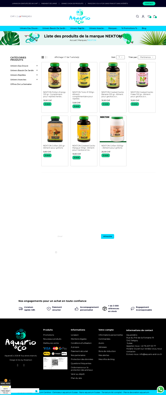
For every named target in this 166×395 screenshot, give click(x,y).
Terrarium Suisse (24, 392)
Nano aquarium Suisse (89, 392)
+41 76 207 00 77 (148, 346)
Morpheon (28, 360)
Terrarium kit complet (112, 392)
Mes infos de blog (107, 359)
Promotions (48, 335)
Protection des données (82, 359)
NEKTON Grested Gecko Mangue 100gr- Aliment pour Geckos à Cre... (83, 148)
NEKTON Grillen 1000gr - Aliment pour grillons (112, 147)
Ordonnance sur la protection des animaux (82, 368)
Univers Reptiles (18, 75)
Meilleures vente (51, 343)
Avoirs (101, 343)
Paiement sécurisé (49, 3)
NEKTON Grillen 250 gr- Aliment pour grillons (54, 147)
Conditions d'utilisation (81, 343)
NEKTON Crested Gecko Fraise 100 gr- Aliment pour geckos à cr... (142, 94)
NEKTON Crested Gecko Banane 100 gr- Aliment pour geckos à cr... (112, 94)
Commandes (104, 339)
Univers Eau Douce (19, 66)
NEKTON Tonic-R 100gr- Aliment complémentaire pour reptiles (83, 95)
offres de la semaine (21, 84)
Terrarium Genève (42, 392)
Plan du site (76, 378)
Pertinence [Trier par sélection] (146, 57)
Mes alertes (104, 355)
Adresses (103, 347)
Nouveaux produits (52, 339)
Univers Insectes (18, 80)
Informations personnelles (111, 335)
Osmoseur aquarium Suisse (65, 392)
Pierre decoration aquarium (136, 392)
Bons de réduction (107, 351)
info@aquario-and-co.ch (151, 354)
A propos (75, 347)
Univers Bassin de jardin (22, 70)
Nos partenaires (78, 355)
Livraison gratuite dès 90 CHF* (25, 3)
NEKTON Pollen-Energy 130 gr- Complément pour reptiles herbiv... (54, 94)
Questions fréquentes (81, 363)
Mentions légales (78, 339)
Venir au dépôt (78, 374)
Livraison (75, 335)
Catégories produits (18, 58)
